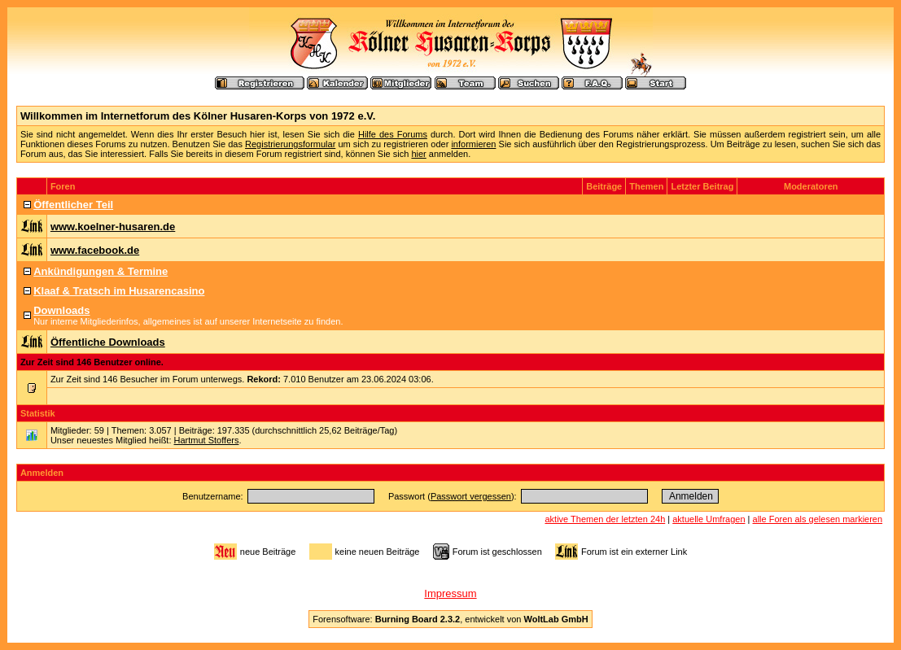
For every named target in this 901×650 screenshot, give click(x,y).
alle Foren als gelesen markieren (818, 519)
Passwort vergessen (471, 496)
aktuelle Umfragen (708, 519)
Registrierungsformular (290, 144)
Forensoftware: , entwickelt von (450, 619)
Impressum (450, 593)
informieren (473, 144)
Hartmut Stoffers (206, 440)
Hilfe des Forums (392, 134)
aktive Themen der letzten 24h (605, 519)
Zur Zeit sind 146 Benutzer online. (92, 362)
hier (418, 154)
